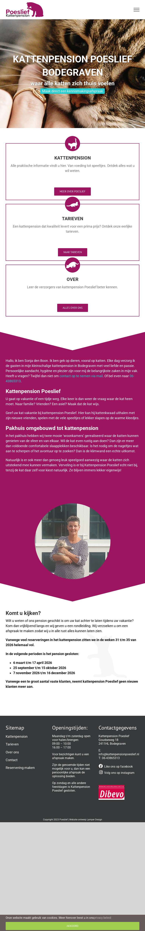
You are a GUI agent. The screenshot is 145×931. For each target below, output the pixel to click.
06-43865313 (111, 758)
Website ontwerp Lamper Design (85, 819)
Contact (12, 760)
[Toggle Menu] (137, 9)
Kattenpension (17, 736)
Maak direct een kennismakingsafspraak (72, 91)
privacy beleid (102, 917)
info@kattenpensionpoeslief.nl (119, 754)
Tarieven (12, 744)
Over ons (12, 752)
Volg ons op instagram (119, 773)
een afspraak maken (70, 756)
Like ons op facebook (118, 766)
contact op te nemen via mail (81, 376)
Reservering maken (20, 768)
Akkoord (72, 926)
